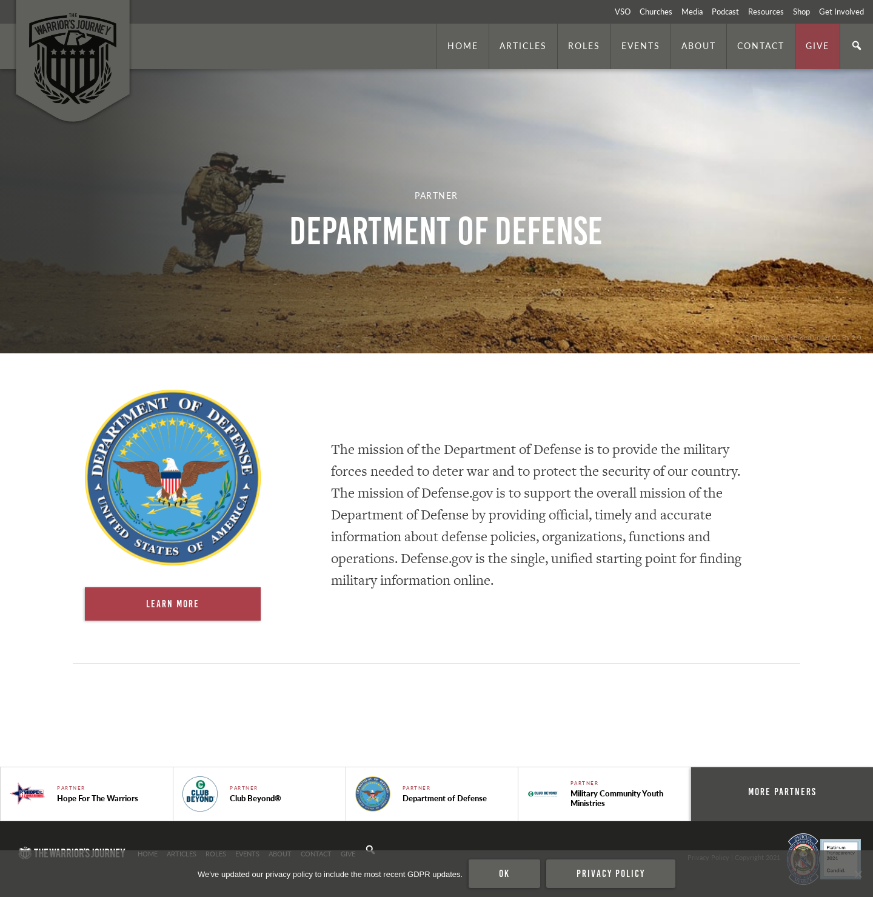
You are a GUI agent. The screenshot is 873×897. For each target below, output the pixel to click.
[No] (858, 874)
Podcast (725, 11)
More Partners (782, 791)
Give (817, 45)
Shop (801, 11)
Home (462, 45)
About (698, 45)
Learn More (172, 603)
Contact (760, 45)
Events (640, 45)
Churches (656, 11)
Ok (504, 873)
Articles (523, 45)
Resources (766, 11)
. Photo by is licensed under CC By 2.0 (804, 337)
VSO (622, 11)
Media (692, 11)
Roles (584, 45)
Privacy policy (611, 873)
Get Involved (841, 11)
